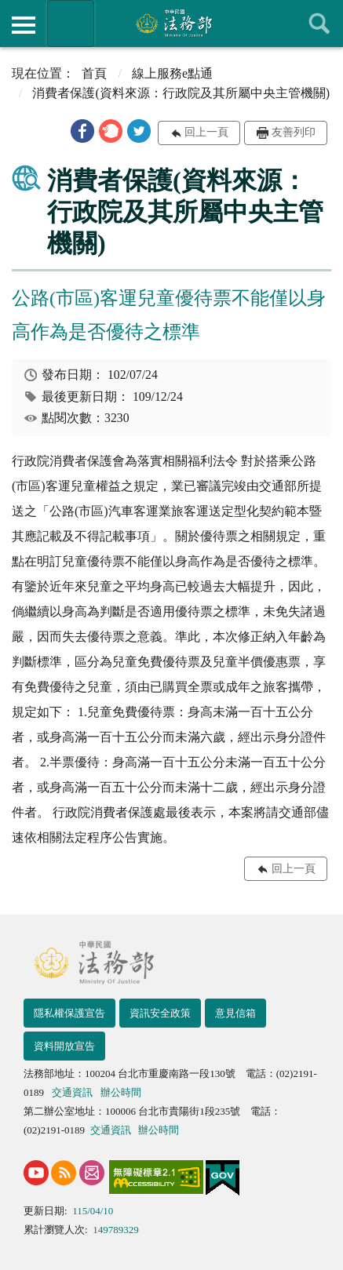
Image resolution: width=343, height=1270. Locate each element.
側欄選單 (23, 25)
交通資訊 (72, 1092)
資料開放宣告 (64, 1046)
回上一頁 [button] (206, 132)
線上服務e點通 (172, 73)
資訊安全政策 (160, 1013)
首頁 (94, 73)
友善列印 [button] (294, 132)
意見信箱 (235, 1013)
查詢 (319, 23)
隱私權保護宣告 (69, 1013)
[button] (82, 131)
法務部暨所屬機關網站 (70, 23)
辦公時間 (120, 1092)
